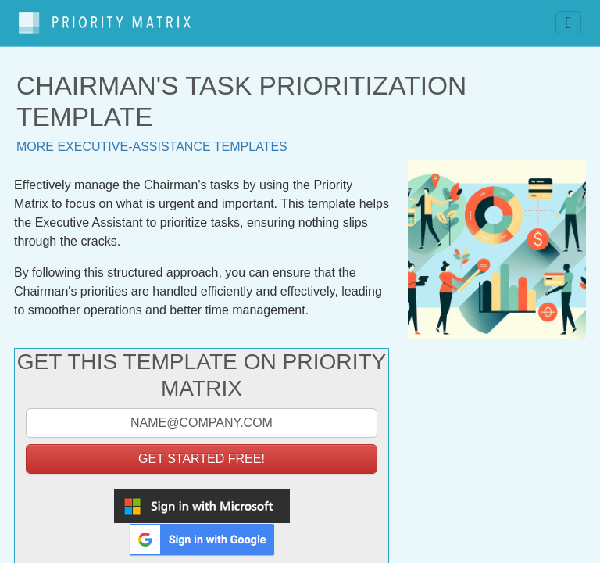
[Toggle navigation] (568, 19)
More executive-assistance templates (152, 138)
